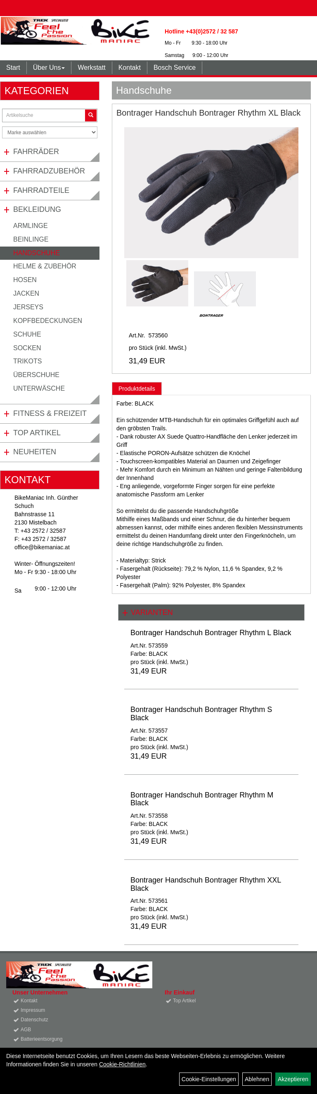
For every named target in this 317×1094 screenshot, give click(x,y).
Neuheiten (34, 452)
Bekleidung (37, 209)
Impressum (33, 1010)
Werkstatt (91, 67)
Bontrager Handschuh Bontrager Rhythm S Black (201, 713)
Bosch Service (175, 67)
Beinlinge (30, 239)
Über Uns (49, 67)
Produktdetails (136, 388)
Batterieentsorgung (41, 1039)
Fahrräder (36, 151)
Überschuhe (36, 374)
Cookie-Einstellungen (209, 1079)
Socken (27, 347)
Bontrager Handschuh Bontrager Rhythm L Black (210, 633)
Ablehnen (257, 1079)
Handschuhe (36, 252)
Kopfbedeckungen (47, 320)
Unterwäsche (39, 388)
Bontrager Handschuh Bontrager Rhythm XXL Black (205, 884)
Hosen (25, 279)
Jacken (26, 293)
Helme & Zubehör (44, 266)
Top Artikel (37, 433)
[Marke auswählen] (49, 132)
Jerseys (28, 307)
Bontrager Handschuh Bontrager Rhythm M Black (201, 799)
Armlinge (30, 225)
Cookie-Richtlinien (122, 1064)
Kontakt (129, 67)
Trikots (27, 361)
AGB (26, 1029)
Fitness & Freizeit (50, 413)
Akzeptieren (293, 1079)
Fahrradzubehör (49, 171)
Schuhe (27, 334)
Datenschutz (34, 1020)
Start (13, 67)
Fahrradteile (41, 190)
